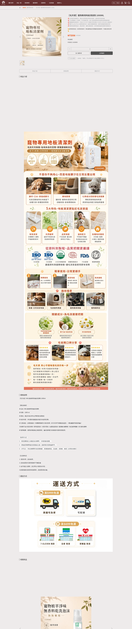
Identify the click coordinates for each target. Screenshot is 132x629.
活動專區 (43, 3)
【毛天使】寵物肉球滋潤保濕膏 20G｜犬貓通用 (77, 590)
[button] (63, 37)
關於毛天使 (22, 618)
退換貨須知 (30, 618)
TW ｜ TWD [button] (116, 3)
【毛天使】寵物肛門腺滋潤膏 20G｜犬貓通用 (54, 590)
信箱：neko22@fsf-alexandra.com (28, 610)
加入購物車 (79, 53)
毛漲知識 (51, 3)
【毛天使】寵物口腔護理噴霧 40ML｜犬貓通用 (100, 590)
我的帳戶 (45, 618)
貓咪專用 (35, 3)
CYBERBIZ (64, 625)
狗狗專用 (27, 3)
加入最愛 (72, 58)
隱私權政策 (38, 618)
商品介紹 (34, 71)
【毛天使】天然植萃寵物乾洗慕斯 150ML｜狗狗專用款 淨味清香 (32, 590)
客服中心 (59, 3)
